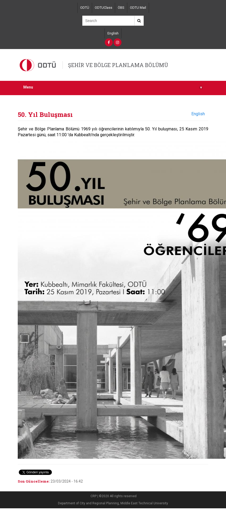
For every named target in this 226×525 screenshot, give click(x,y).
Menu (113, 87)
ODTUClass (103, 8)
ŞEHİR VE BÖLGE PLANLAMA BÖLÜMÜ (118, 64)
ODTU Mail (138, 8)
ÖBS (121, 8)
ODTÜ (84, 8)
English (113, 33)
